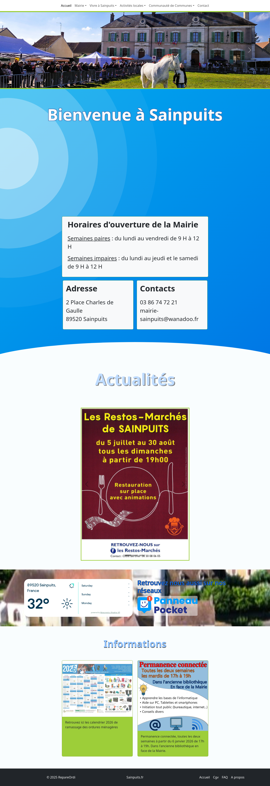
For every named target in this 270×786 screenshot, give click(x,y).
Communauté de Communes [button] (170, 5)
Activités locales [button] (131, 5)
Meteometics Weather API (110, 613)
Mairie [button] (79, 5)
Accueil (66, 5)
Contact (203, 5)
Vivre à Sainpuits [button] (102, 5)
